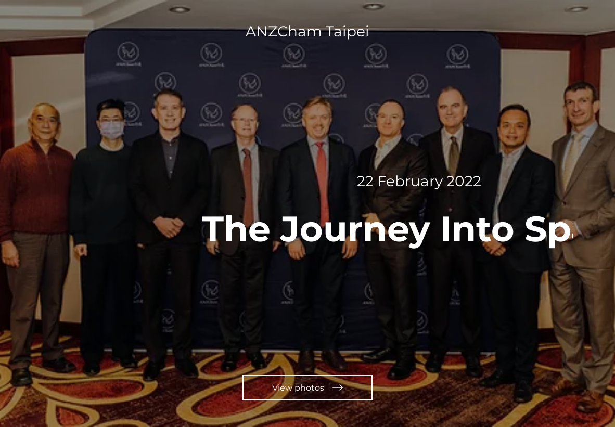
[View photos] (307, 387)
